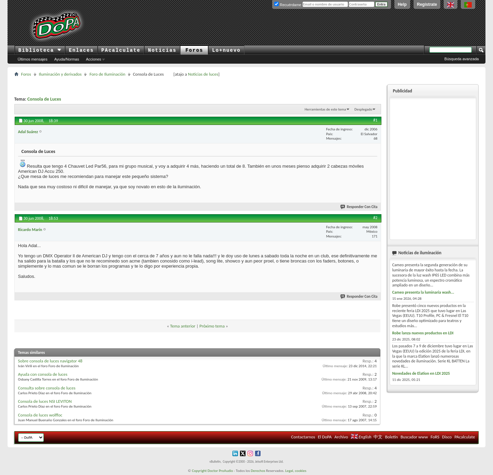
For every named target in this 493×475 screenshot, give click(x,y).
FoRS (435, 436)
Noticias (162, 50)
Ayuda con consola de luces (42, 374)
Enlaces (81, 50)
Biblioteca (39, 50)
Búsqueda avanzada (461, 59)
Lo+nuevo (226, 50)
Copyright (199, 470)
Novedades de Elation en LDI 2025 (421, 373)
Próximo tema (212, 326)
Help (402, 4)
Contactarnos (303, 436)
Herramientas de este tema (325, 109)
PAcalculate (120, 50)
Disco (447, 436)
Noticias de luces (203, 74)
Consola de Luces (44, 99)
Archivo (341, 436)
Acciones (93, 59)
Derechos (258, 470)
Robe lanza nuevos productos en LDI (422, 333)
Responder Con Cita (359, 207)
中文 (378, 436)
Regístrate (427, 4)
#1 (375, 120)
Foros (194, 50)
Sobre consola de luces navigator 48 (50, 360)
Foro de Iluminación (107, 74)
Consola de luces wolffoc (40, 415)
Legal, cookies (295, 470)
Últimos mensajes (33, 59)
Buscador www (414, 436)
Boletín (391, 436)
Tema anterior (182, 326)
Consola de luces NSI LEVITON (45, 401)
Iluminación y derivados (60, 74)
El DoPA (324, 436)
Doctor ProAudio (220, 470)
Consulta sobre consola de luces (47, 387)
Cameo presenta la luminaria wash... (423, 292)
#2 (375, 217)
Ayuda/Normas (66, 59)
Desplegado (363, 109)
